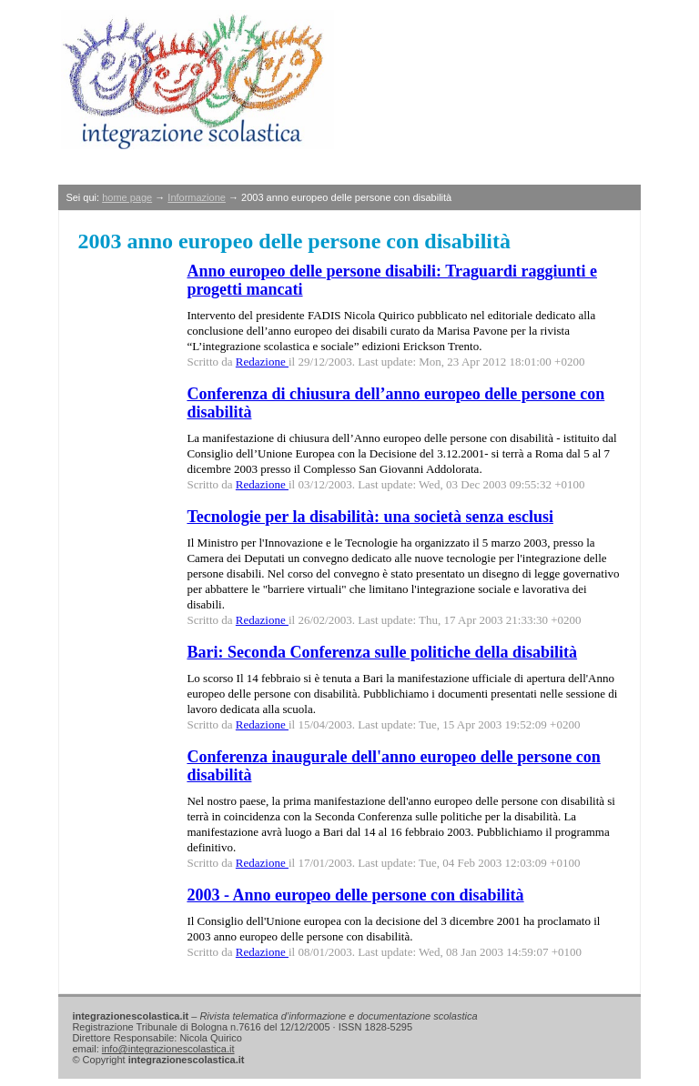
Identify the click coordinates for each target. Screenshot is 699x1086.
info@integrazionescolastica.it (168, 1048)
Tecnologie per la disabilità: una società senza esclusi (370, 517)
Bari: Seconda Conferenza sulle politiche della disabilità (382, 652)
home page (127, 197)
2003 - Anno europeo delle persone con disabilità (355, 895)
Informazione (196, 197)
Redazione (262, 361)
